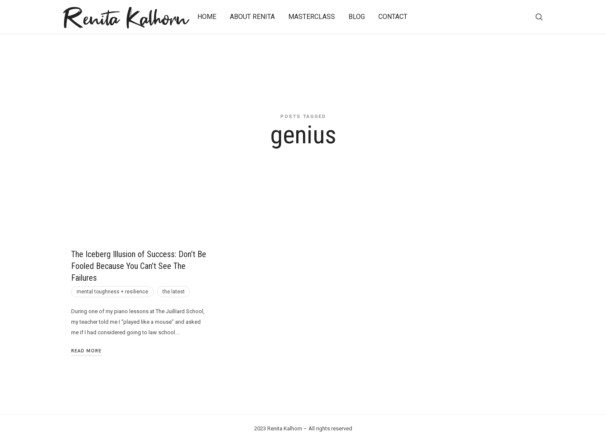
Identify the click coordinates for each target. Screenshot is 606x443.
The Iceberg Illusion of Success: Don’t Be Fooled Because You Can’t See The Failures (138, 266)
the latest (173, 292)
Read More (86, 351)
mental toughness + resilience (112, 292)
